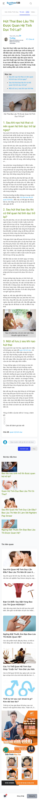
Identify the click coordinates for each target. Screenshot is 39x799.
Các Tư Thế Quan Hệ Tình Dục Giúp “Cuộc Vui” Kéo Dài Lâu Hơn (19, 667)
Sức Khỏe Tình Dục (12, 12)
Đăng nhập (20, 796)
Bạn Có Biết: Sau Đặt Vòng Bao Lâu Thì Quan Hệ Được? (17, 603)
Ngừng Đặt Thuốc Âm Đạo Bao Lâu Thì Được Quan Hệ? (19, 635)
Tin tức (25, 12)
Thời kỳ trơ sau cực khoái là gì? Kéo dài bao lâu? (17, 700)
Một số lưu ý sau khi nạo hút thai (21, 88)
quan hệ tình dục (25, 350)
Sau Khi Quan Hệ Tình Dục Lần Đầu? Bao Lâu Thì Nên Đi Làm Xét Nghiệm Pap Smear (19, 512)
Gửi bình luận (24, 449)
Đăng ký (32, 796)
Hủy (34, 449)
